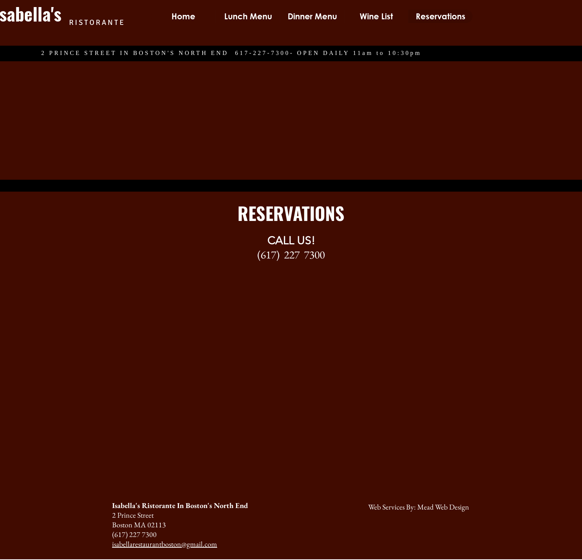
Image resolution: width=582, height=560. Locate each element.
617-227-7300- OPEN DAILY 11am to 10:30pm (328, 53)
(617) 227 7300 (291, 254)
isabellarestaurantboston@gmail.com (164, 544)
